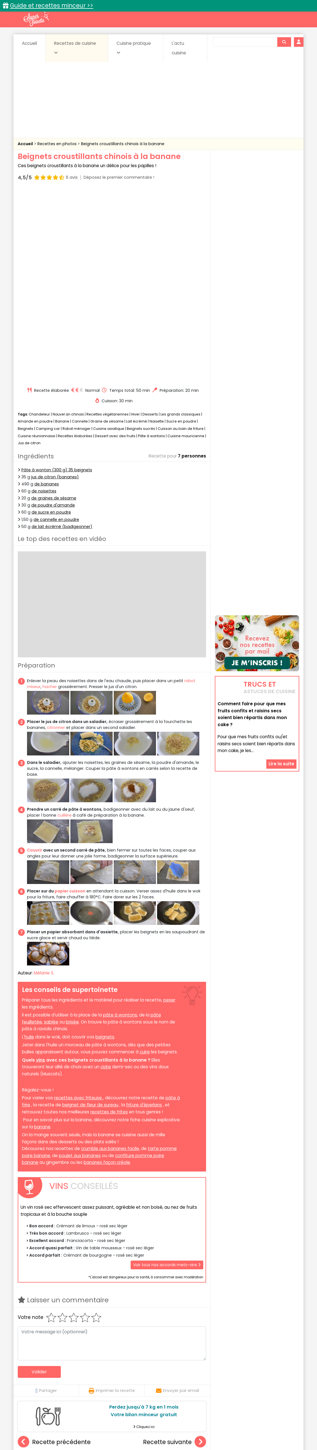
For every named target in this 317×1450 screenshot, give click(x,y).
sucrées (194, 1384)
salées (104, 1384)
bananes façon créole (107, 971)
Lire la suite (281, 700)
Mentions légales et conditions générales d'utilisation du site (157, 1427)
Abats (33, 1373)
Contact (85, 1427)
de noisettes (44, 299)
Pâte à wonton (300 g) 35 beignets (56, 278)
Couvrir (34, 659)
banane (42, 935)
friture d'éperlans (144, 913)
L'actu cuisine (179, 48)
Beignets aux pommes (49, 1314)
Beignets (25, 237)
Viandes (218, 1384)
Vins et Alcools (248, 1384)
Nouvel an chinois (68, 222)
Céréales (144, 1373)
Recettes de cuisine (75, 47)
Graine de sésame (107, 230)
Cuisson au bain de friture (181, 237)
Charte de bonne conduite (245, 1427)
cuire (145, 860)
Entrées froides (146, 1378)
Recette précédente (54, 1251)
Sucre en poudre (181, 230)
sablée (51, 831)
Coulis (280, 1373)
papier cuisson (70, 699)
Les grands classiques (180, 222)
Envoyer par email (177, 1199)
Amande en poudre (35, 230)
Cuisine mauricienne (186, 244)
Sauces (127, 1384)
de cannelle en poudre (56, 328)
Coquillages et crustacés (243, 1373)
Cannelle (80, 230)
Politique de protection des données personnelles (147, 1433)
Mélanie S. (44, 782)
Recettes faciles (82, 1361)
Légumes (226, 1378)
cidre (106, 875)
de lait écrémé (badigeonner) (62, 335)
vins (40, 869)
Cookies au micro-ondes (174, 1314)
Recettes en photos (57, 144)
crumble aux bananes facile (110, 957)
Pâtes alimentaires (46, 1384)
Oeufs (250, 1378)
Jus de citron (29, 251)
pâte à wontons (120, 823)
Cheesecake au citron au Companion (123, 1314)
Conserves (201, 1373)
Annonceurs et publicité (46, 1427)
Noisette (156, 230)
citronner (56, 536)
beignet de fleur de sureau (90, 913)
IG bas (203, 1378)
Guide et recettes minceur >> (51, 5)
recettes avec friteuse (78, 907)
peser (169, 809)
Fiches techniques (188, 1361)
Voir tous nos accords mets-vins (167, 1073)
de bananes (46, 292)
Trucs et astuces (237, 1361)
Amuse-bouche (62, 1373)
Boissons (118, 1373)
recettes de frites (109, 920)
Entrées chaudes (107, 1378)
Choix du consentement (224, 1433)
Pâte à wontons (151, 244)
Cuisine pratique (134, 47)
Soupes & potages (160, 1384)
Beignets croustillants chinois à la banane (122, 144)
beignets (104, 845)
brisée (72, 831)
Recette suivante (174, 1251)
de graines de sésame (53, 307)
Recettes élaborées (75, 244)
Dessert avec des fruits (115, 244)
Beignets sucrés (141, 237)
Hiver (135, 222)
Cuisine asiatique (108, 237)
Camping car (48, 237)
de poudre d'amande (53, 314)
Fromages (178, 1378)
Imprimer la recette (112, 1199)
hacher (50, 495)
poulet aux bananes (80, 964)
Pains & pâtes (276, 1378)
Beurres (94, 1373)
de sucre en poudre (51, 321)
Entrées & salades (66, 1378)
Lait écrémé (136, 230)
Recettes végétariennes (107, 222)
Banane (62, 230)
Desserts (150, 222)
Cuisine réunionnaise (36, 244)
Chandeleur (39, 222)
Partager (46, 1199)
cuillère (64, 624)
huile (29, 845)
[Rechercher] (284, 42)
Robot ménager (76, 237)
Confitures (171, 1373)
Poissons (81, 1384)
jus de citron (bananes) (55, 285)
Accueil (29, 43)
